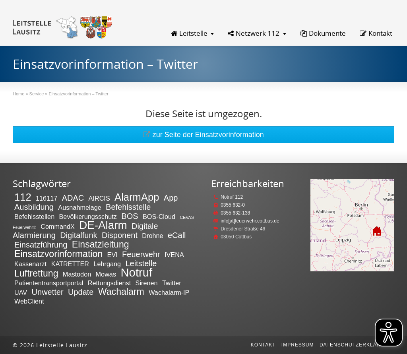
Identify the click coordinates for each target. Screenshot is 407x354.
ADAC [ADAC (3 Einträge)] (73, 197)
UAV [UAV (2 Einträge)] (20, 292)
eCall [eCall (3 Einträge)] (177, 235)
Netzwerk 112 (253, 33)
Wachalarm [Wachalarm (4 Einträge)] (121, 291)
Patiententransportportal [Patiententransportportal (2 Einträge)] (48, 282)
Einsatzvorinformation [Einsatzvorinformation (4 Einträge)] (58, 254)
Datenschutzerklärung (356, 345)
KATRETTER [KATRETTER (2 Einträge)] (70, 263)
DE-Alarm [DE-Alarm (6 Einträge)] (103, 225)
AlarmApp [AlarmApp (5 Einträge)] (136, 197)
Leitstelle (189, 33)
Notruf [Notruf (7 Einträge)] (136, 272)
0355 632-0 (233, 205)
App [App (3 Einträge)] (171, 197)
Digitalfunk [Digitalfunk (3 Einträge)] (78, 235)
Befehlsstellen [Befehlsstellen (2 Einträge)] (34, 216)
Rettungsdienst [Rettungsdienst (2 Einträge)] (109, 282)
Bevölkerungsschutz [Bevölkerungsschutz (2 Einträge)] (88, 216)
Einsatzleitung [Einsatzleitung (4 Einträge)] (100, 244)
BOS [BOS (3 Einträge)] (129, 216)
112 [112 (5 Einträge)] (22, 197)
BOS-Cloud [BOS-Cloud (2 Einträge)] (159, 216)
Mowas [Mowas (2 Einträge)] (106, 274)
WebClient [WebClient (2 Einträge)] (29, 301)
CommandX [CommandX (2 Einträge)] (58, 226)
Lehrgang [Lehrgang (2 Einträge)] (107, 263)
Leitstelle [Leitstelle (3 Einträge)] (141, 263)
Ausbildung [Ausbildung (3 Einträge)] (34, 207)
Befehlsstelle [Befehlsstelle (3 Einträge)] (128, 207)
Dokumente (323, 33)
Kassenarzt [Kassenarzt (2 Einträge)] (30, 263)
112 (239, 197)
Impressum (297, 345)
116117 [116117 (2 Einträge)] (46, 198)
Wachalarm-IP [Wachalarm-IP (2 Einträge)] (169, 292)
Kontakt (376, 33)
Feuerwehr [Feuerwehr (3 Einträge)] (141, 254)
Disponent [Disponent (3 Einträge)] (120, 235)
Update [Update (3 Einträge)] (81, 292)
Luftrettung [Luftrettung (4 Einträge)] (36, 273)
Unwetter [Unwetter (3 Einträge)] (48, 292)
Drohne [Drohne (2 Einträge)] (152, 235)
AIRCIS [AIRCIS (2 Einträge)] (99, 198)
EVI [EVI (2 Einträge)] (112, 254)
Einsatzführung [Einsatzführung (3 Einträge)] (40, 244)
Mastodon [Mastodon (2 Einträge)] (77, 274)
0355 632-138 (235, 213)
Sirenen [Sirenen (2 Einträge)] (147, 282)
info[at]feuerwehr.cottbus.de (250, 221)
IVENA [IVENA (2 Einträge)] (174, 254)
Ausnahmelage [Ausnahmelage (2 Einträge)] (79, 207)
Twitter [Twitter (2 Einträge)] (171, 282)
